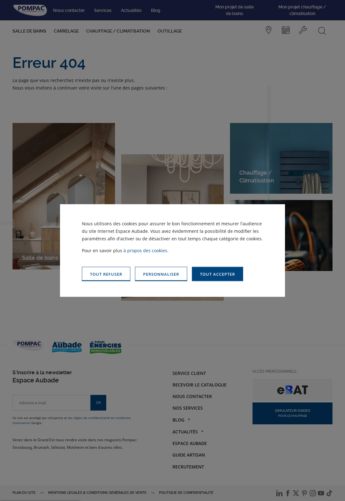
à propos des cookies (145, 250)
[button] (217, 274)
